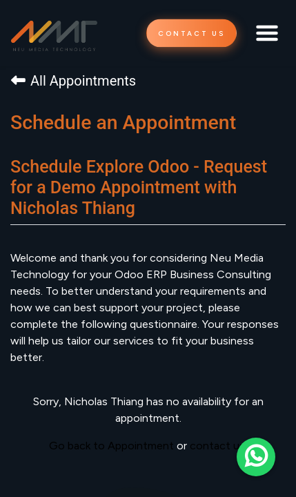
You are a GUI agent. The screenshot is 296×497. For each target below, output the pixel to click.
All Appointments (73, 80)
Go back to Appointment (111, 445)
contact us (217, 445)
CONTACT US (191, 33)
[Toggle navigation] (267, 33)
